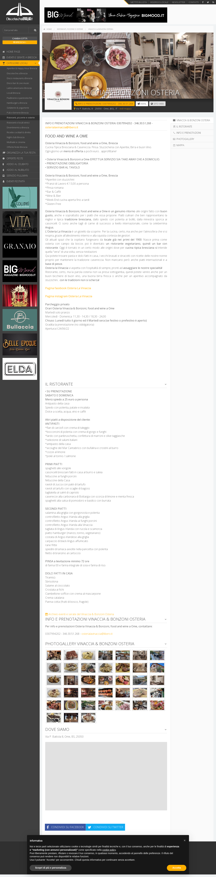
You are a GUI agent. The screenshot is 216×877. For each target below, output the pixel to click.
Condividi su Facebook (65, 827)
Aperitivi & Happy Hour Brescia (22, 68)
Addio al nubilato (16, 169)
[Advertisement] (106, 357)
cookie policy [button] (109, 850)
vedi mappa (125, 108)
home (48, 29)
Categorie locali (20, 63)
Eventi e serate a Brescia (20, 57)
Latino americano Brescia (19, 88)
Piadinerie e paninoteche (19, 97)
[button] (184, 840)
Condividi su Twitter (105, 827)
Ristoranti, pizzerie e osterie (21, 117)
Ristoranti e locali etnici (18, 122)
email (141, 103)
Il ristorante (182, 126)
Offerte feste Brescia (17, 147)
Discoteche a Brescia (17, 73)
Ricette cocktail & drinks (19, 132)
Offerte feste (13, 158)
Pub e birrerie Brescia (18, 112)
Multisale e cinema (16, 142)
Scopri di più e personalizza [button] (50, 867)
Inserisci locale (159, 2)
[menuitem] (48, 29)
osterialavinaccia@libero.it (61, 127)
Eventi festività (14, 181)
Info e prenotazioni (186, 132)
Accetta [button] (176, 867)
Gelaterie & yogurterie (18, 107)
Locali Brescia (13, 92)
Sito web (157, 103)
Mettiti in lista (139, 2)
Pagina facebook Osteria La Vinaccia (68, 288)
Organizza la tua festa (19, 152)
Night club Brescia (15, 137)
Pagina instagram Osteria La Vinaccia (68, 296)
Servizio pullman (15, 175)
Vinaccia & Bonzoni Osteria (100, 29)
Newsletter (178, 2)
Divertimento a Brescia (18, 127)
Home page (11, 51)
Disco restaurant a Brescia (19, 78)
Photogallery (183, 139)
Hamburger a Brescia (17, 102)
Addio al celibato (16, 164)
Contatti (194, 2)
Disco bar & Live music (18, 83)
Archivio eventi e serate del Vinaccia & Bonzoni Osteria (79, 614)
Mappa (178, 145)
